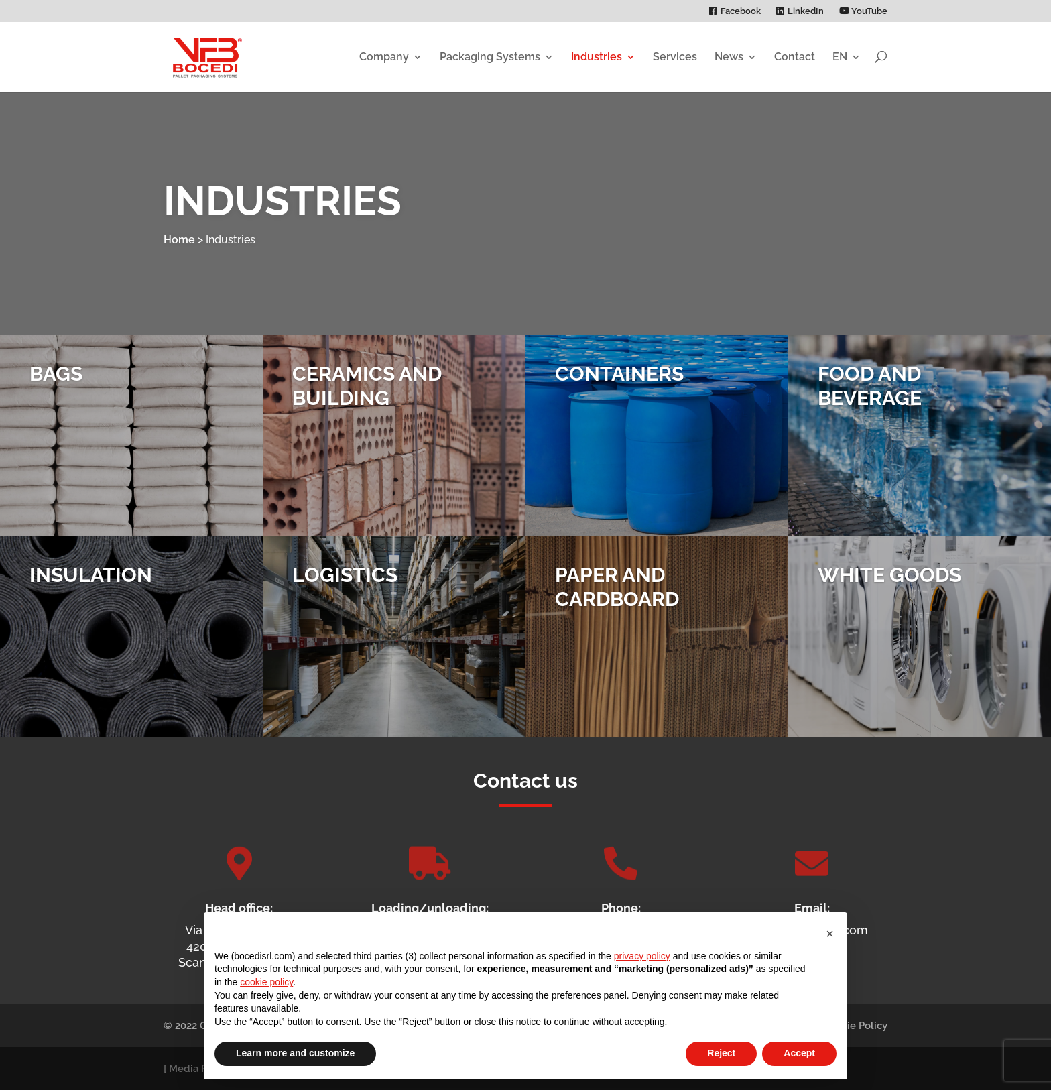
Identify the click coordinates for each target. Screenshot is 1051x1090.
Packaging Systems (490, 56)
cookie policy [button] (266, 982)
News (729, 56)
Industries (596, 56)
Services (675, 56)
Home (179, 239)
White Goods (889, 586)
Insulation (90, 586)
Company (384, 56)
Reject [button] (721, 1053)
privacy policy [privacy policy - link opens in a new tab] (642, 956)
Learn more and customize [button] (295, 1053)
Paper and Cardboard (617, 598)
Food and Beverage (870, 397)
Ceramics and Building (367, 397)
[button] (830, 934)
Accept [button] (799, 1053)
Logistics (344, 586)
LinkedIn (806, 11)
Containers (619, 385)
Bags (55, 385)
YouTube (863, 11)
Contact (794, 56)
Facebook (741, 11)
